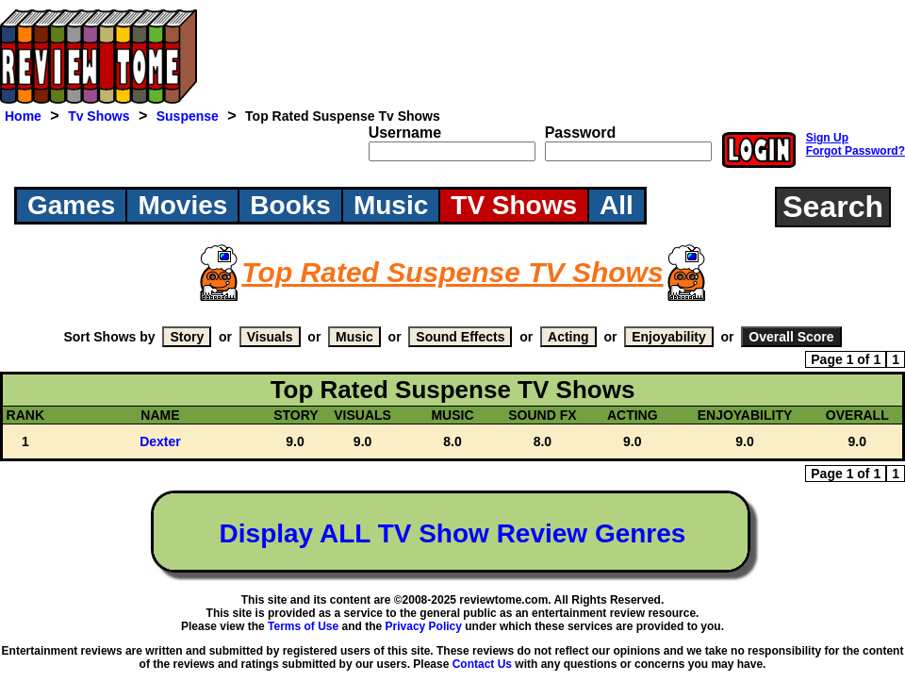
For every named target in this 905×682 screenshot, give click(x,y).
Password (581, 133)
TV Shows (514, 205)
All (617, 205)
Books (290, 205)
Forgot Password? (855, 151)
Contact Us (482, 664)
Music (391, 205)
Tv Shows (98, 116)
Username (405, 133)
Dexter (160, 441)
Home (23, 116)
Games (71, 205)
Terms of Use (303, 626)
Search (832, 207)
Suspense (187, 116)
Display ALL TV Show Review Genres (453, 533)
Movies (182, 205)
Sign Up (827, 137)
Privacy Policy (424, 626)
